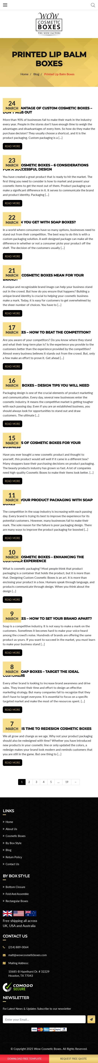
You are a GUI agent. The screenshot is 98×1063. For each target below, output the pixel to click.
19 (66, 782)
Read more (12, 146)
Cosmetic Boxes (16, 836)
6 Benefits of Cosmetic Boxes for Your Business (41, 445)
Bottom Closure (15, 887)
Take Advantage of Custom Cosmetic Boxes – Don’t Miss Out (47, 110)
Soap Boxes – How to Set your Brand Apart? (47, 619)
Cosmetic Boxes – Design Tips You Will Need (46, 385)
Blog (8, 850)
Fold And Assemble (17, 893)
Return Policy (14, 857)
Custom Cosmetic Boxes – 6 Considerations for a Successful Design (45, 167)
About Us (11, 829)
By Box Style (13, 843)
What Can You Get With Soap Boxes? (39, 222)
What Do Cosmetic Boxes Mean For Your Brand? (43, 277)
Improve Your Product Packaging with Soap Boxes (48, 502)
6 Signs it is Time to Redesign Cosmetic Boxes (47, 729)
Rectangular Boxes (17, 901)
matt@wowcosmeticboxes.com (27, 955)
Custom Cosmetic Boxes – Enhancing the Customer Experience (43, 559)
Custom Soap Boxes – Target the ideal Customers (41, 674)
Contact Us (12, 864)
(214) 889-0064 (18, 947)
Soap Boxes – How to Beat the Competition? (47, 332)
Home (9, 821)
